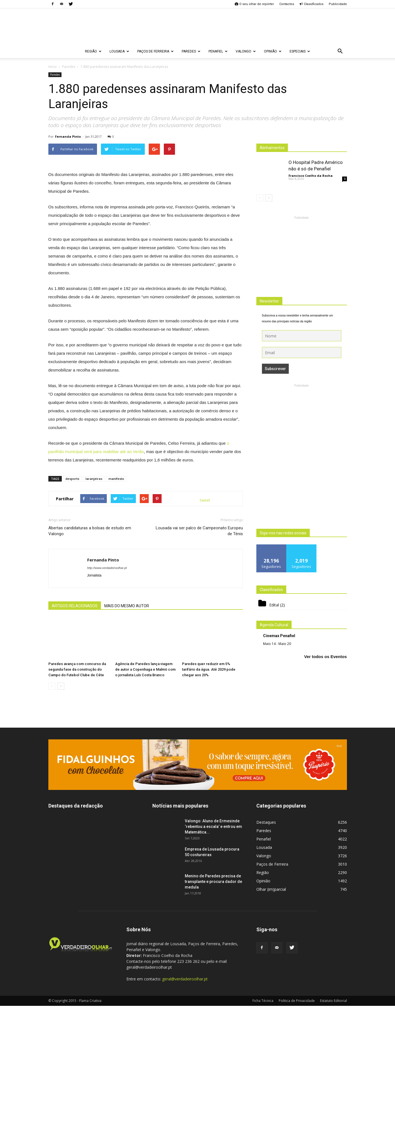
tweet (205, 630)
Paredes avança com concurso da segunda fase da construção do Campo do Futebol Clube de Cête (77, 799)
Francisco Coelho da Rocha (310, 175)
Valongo (246, 51)
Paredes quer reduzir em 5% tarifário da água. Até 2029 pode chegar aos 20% (208, 799)
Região (93, 51)
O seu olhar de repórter (254, 4)
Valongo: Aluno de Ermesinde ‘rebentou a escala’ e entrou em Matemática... (213, 956)
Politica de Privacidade (297, 1130)
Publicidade (338, 4)
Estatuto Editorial (333, 1130)
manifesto (116, 609)
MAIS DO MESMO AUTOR (126, 736)
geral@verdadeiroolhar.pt (185, 1109)
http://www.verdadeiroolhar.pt (107, 698)
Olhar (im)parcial (271, 1019)
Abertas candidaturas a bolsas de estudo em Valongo (89, 661)
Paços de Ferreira (155, 51)
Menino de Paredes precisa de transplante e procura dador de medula (213, 1012)
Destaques (266, 952)
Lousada (119, 51)
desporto (72, 609)
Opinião (273, 51)
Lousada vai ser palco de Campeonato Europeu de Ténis (199, 661)
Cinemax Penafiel (279, 636)
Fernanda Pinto (68, 136)
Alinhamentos (272, 148)
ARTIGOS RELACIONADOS (75, 736)
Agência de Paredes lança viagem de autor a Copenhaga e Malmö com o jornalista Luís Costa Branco (145, 799)
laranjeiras (94, 609)
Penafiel (218, 51)
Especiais (300, 51)
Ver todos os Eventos (325, 656)
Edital (274, 605)
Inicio (52, 66)
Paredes (191, 51)
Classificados (311, 4)
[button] (340, 51)
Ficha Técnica (262, 1130)
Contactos (286, 4)
